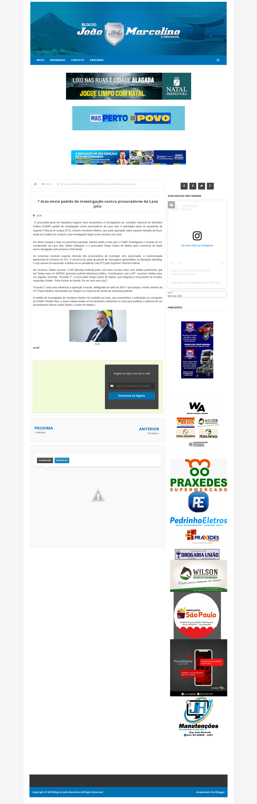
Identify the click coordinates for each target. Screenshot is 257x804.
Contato (77, 60)
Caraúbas (173, 300)
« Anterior (40, 432)
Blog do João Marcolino (67, 792)
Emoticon (62, 460)
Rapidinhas (57, 60)
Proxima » (153, 433)
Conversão (45, 460)
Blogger (220, 792)
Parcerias (97, 60)
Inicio (40, 60)
